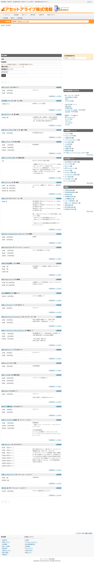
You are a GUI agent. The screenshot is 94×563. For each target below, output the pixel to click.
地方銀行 (67, 194)
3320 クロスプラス (7, 247)
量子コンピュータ (70, 117)
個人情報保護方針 (30, 544)
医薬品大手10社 (70, 209)
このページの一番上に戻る (84, 533)
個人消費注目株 (69, 207)
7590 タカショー (6, 444)
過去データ (28, 552)
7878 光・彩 (5, 488)
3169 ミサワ (5, 198)
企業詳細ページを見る (55, 96)
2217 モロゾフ (5, 114)
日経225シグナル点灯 (23, 21)
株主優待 (19, 18)
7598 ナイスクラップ (7, 474)
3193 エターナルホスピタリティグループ (13, 234)
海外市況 (32, 15)
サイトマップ (29, 548)
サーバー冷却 (68, 119)
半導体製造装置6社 (70, 192)
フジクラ (67, 133)
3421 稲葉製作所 (6, 293)
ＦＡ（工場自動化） (70, 200)
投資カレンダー (6, 550)
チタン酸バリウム (70, 178)
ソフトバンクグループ (71, 139)
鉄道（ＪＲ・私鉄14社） (71, 203)
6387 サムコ (5, 391)
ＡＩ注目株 (68, 176)
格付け (12, 18)
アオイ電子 (68, 142)
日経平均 (41, 15)
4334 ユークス (5, 363)
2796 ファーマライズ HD (8, 158)
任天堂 (66, 146)
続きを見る (90, 154)
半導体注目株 (68, 108)
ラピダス (67, 124)
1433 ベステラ (5, 87)
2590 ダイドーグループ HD (9, 130)
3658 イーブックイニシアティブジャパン (13, 330)
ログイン (89, 1)
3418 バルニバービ (7, 279)
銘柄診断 (58, 87)
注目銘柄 (16, 15)
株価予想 (4, 554)
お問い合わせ (29, 550)
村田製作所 (68, 150)
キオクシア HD (69, 135)
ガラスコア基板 (69, 101)
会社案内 (27, 546)
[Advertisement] (47, 40)
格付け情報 (5, 552)
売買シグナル (51, 15)
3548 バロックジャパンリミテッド (11, 317)
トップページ (6, 15)
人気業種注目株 (69, 196)
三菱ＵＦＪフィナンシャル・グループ (76, 152)
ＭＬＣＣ (67, 166)
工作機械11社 (68, 198)
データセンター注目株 (71, 110)
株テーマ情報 (6, 546)
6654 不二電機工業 (7, 406)
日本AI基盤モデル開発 (71, 97)
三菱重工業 (68, 137)
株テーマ (24, 15)
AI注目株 (67, 111)
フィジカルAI (68, 122)
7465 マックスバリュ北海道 (9, 420)
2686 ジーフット (6, 141)
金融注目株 (68, 205)
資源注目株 (68, 106)
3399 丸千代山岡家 (7, 263)
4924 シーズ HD (6, 375)
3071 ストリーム (6, 182)
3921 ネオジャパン (7, 349)
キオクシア (68, 121)
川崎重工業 (68, 148)
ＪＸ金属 (67, 144)
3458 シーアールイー (7, 305)
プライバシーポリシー (31, 542)
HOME (3, 25)
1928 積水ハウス (6, 100)
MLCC (66, 99)
